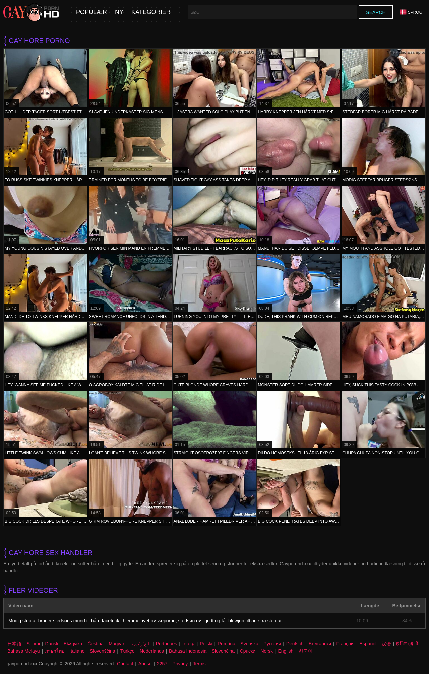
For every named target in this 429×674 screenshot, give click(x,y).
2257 (162, 663)
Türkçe (127, 651)
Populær (91, 12)
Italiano (76, 651)
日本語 (14, 643)
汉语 (386, 643)
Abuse (145, 663)
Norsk (266, 651)
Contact (125, 663)
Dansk (52, 643)
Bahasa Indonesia (187, 651)
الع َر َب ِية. (139, 643)
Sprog (411, 12)
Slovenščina (102, 651)
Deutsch (294, 643)
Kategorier (151, 12)
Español (368, 643)
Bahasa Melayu (23, 651)
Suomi (33, 643)
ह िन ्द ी (407, 643)
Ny (119, 12)
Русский (272, 643)
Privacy (180, 663)
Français (345, 643)
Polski (206, 643)
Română (226, 643)
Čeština (95, 643)
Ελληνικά (73, 643)
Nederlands (152, 651)
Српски (247, 651)
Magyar (116, 643)
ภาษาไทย (54, 651)
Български (320, 643)
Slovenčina (223, 651)
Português (166, 643)
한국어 (306, 651)
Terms (199, 663)
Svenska (249, 643)
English (285, 651)
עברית (188, 643)
